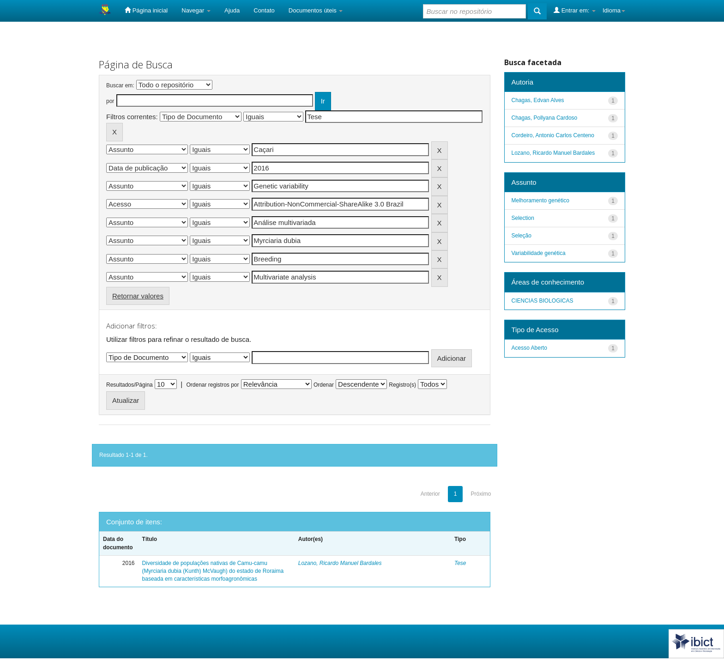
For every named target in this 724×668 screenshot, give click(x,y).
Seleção (521, 235)
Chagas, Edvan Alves (538, 100)
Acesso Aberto (529, 348)
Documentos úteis (316, 10)
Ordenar (324, 385)
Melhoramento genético (540, 200)
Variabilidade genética (539, 253)
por (110, 101)
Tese (460, 563)
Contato (264, 10)
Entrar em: (575, 10)
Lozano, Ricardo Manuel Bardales (340, 563)
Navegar (196, 10)
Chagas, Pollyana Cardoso (545, 118)
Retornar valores (137, 296)
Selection (523, 218)
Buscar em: (120, 85)
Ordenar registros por (212, 385)
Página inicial (146, 10)
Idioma (614, 10)
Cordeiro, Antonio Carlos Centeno (553, 135)
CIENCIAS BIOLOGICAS (542, 301)
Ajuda (232, 10)
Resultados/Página (129, 385)
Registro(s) (402, 385)
